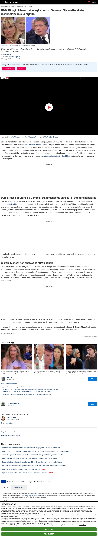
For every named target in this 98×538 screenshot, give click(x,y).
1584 (16, 508)
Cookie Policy (82, 525)
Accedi (94, 2)
